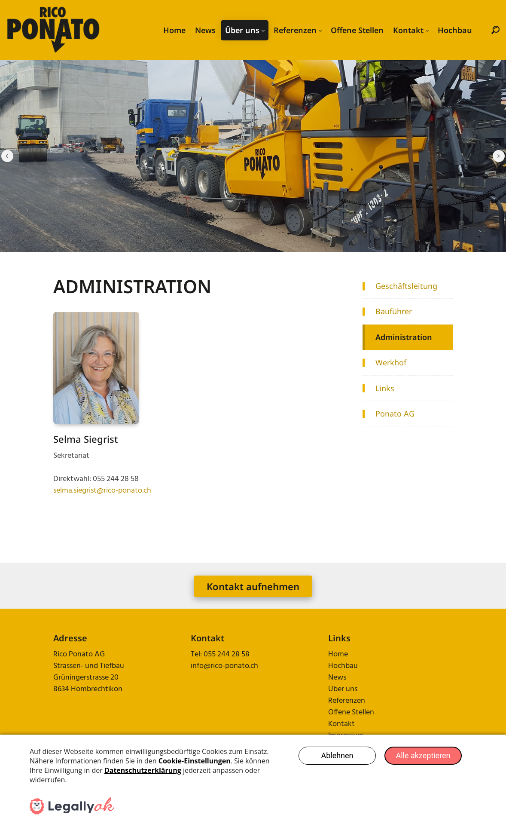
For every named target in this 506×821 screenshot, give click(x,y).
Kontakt (341, 724)
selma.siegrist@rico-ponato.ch (102, 490)
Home (338, 654)
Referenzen (346, 701)
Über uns (342, 689)
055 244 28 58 (227, 654)
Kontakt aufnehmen (253, 586)
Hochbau (343, 666)
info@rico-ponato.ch (224, 666)
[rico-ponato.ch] (53, 30)
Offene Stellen (351, 712)
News (337, 677)
